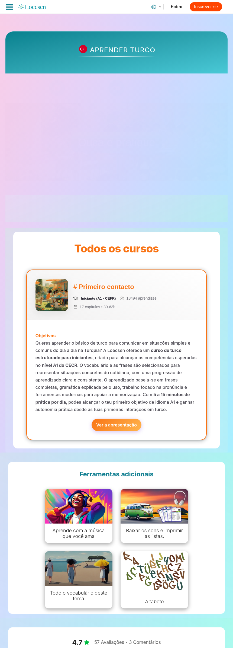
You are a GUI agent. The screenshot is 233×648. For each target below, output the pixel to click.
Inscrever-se (206, 6)
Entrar (177, 6)
